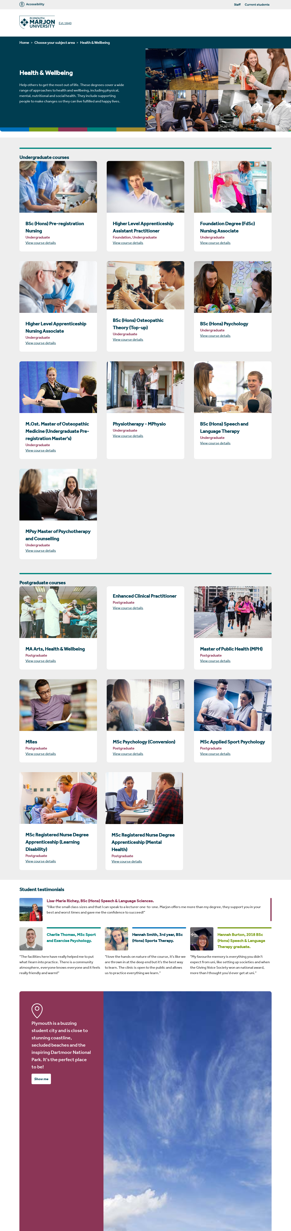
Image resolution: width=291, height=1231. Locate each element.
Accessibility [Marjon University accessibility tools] (31, 4)
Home (24, 42)
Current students (257, 4)
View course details (40, 242)
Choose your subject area (54, 42)
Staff (237, 4)
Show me (41, 1078)
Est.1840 (65, 23)
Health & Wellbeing (95, 42)
